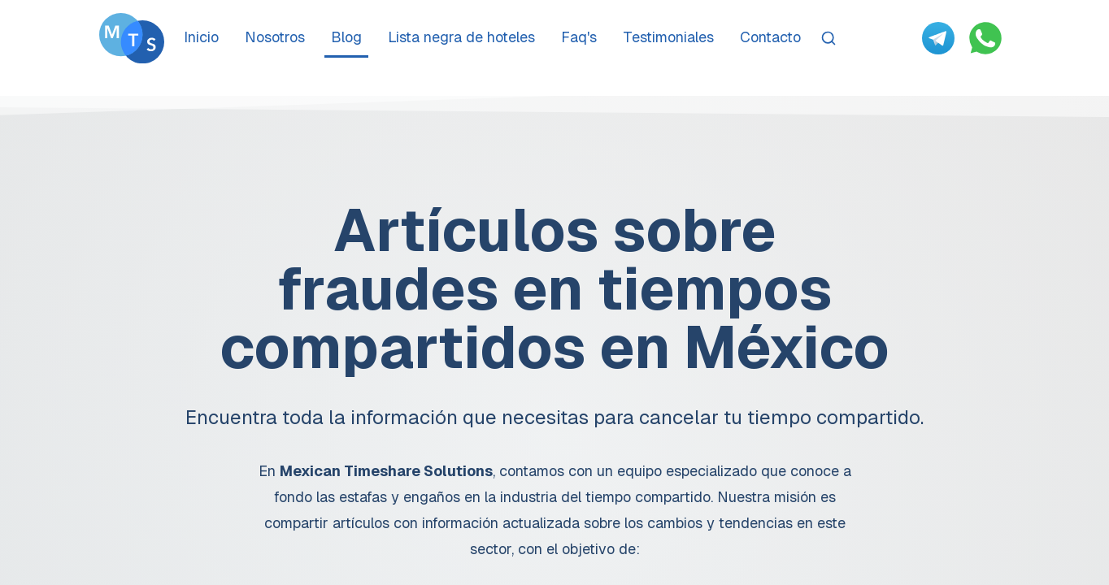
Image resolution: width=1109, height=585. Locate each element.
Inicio (201, 37)
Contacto (770, 37)
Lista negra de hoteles (461, 37)
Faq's (579, 37)
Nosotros (275, 37)
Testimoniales (668, 37)
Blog (346, 37)
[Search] (828, 38)
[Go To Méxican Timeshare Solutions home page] (131, 38)
